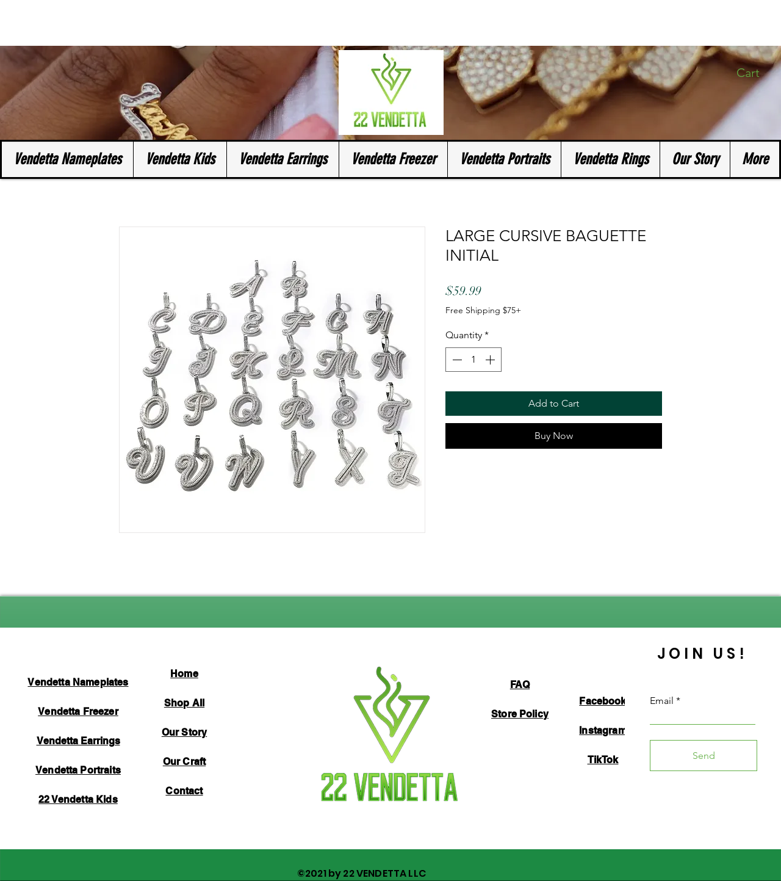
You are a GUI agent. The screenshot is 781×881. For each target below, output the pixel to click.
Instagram (602, 730)
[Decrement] (455, 359)
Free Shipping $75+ (483, 310)
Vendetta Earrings (78, 741)
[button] (755, 73)
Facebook (602, 701)
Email (662, 701)
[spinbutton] (473, 359)
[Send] (703, 755)
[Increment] (491, 359)
